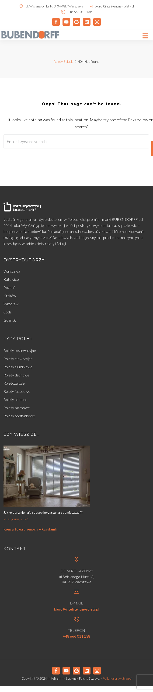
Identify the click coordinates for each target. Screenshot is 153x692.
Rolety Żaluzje (63, 61)
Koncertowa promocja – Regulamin (30, 529)
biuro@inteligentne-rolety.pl (76, 609)
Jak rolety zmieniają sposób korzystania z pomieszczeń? (43, 512)
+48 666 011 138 (76, 636)
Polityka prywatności (117, 678)
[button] (145, 36)
